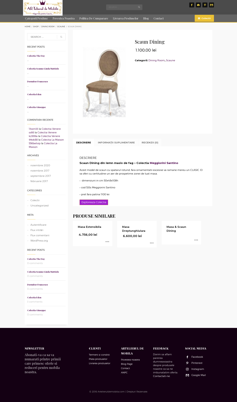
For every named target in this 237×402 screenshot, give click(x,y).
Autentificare (38, 224)
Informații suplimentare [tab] (116, 142)
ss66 (31, 132)
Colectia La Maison (52, 139)
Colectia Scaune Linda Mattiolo (43, 68)
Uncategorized (39, 205)
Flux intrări (36, 230)
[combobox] (124, 7)
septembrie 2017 (40, 175)
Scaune (170, 60)
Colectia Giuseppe (36, 107)
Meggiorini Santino (164, 163)
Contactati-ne (161, 376)
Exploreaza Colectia (93, 202)
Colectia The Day (36, 55)
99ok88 (33, 139)
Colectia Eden (34, 94)
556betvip (34, 143)
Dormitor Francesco (37, 81)
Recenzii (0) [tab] (150, 142)
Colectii (35, 200)
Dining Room (156, 60)
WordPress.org (39, 240)
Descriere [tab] (83, 142)
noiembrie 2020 (40, 165)
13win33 (33, 128)
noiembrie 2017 (39, 170)
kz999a (33, 136)
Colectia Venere (51, 128)
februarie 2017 (39, 181)
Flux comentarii (39, 235)
